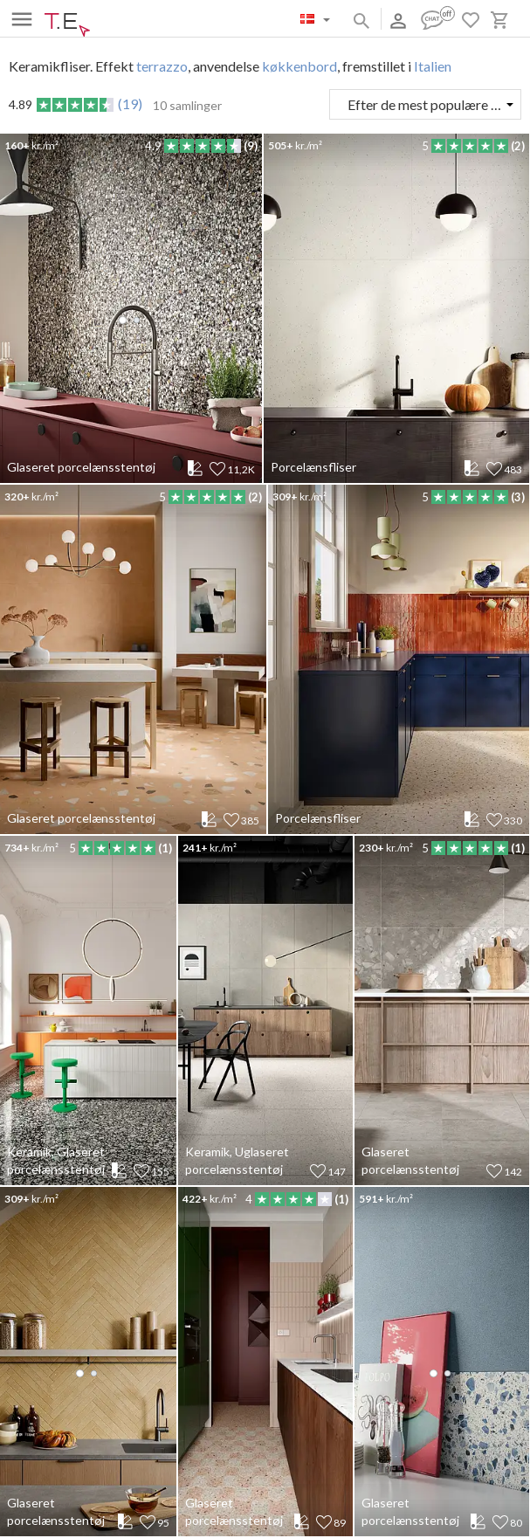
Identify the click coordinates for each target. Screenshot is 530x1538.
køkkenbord (299, 66)
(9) (251, 146)
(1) (165, 848)
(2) (518, 146)
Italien (432, 66)
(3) (518, 497)
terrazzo (162, 66)
